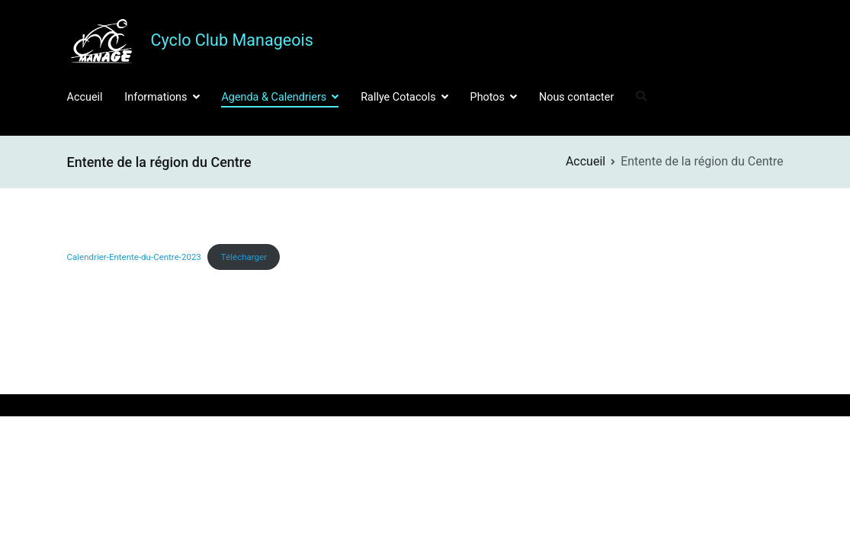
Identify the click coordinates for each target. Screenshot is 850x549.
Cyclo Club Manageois (232, 40)
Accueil (85, 97)
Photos (487, 97)
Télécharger (244, 257)
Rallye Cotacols (398, 97)
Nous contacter (576, 97)
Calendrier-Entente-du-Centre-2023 (134, 257)
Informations (155, 97)
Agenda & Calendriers (273, 97)
